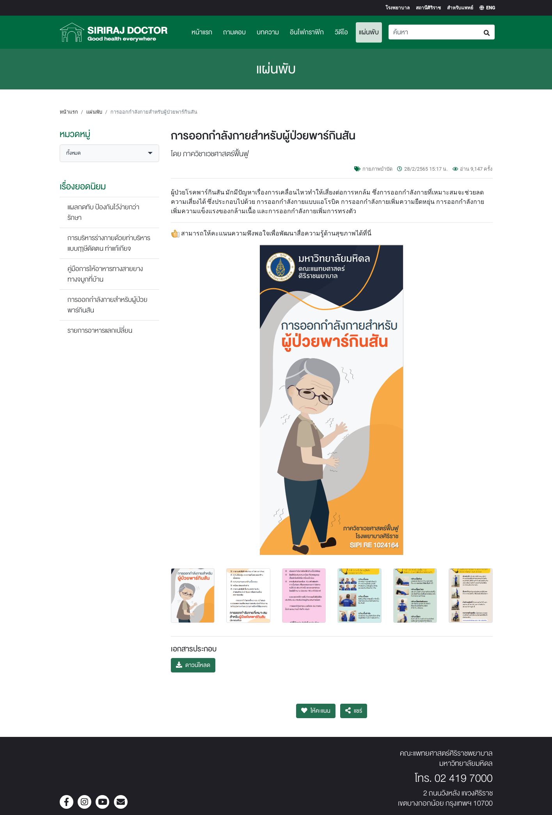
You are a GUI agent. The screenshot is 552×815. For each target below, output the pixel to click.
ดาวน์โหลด (193, 665)
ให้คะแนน (315, 710)
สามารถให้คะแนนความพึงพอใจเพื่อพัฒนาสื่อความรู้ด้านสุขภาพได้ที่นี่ (276, 233)
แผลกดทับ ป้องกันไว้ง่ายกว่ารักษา (103, 212)
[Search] (434, 32)
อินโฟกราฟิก (307, 32)
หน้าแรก (202, 32)
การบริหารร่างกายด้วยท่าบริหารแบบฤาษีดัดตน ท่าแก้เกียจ (108, 243)
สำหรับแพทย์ (460, 8)
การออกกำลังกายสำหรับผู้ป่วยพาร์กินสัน (107, 305)
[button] (109, 153)
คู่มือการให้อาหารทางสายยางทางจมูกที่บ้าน (105, 274)
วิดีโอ (341, 32)
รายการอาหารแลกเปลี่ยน (99, 330)
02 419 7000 (464, 778)
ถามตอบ (234, 32)
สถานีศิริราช (428, 8)
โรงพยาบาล (397, 8)
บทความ (268, 32)
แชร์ (353, 710)
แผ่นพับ (370, 31)
